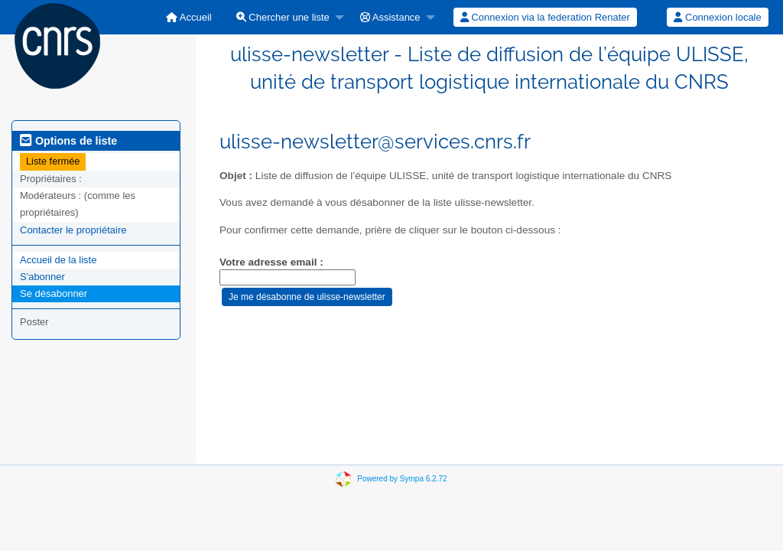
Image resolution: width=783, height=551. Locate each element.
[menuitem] (189, 17)
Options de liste (68, 141)
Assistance (390, 17)
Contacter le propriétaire (73, 230)
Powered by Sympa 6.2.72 (402, 478)
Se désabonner (53, 293)
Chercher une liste (283, 17)
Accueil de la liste (58, 260)
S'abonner (42, 276)
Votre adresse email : (271, 262)
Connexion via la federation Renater (545, 17)
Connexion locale (717, 17)
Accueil (189, 17)
